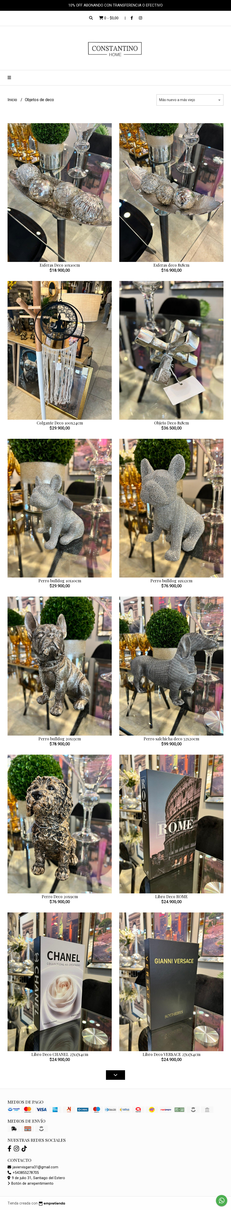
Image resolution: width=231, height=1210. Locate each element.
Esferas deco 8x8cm (171, 265)
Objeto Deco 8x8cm (171, 422)
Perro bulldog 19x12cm (171, 580)
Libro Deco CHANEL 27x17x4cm (59, 1054)
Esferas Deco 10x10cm (60, 265)
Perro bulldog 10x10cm (59, 580)
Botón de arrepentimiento (30, 1183)
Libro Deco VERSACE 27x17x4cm (171, 1054)
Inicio (13, 99)
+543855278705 (23, 1173)
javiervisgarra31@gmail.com (33, 1167)
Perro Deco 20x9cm (60, 896)
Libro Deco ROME (171, 896)
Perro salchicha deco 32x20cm (171, 738)
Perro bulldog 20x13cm (59, 738)
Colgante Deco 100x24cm (60, 422)
